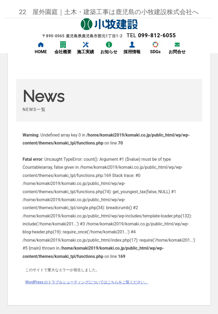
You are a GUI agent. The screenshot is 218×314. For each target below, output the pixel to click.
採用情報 (131, 51)
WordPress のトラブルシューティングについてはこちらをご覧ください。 (86, 282)
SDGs (155, 51)
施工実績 (85, 51)
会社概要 (62, 51)
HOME (41, 51)
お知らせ (108, 51)
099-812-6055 (157, 35)
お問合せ (177, 51)
